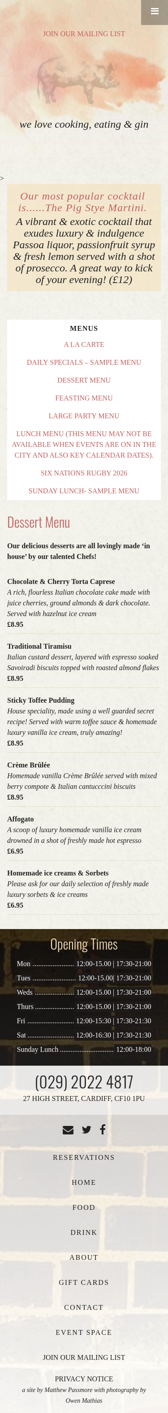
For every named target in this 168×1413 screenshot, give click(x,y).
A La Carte (84, 344)
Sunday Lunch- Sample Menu (84, 491)
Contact (83, 1307)
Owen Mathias (83, 1400)
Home (84, 1182)
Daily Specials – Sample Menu (84, 362)
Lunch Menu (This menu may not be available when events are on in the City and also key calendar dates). (84, 444)
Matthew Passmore (68, 1390)
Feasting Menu (83, 398)
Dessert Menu (84, 380)
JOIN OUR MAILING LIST (84, 34)
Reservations (84, 1157)
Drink (84, 1232)
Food (84, 1207)
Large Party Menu (84, 416)
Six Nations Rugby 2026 (84, 473)
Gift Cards (84, 1282)
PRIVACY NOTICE (84, 1379)
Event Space (84, 1332)
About (84, 1257)
